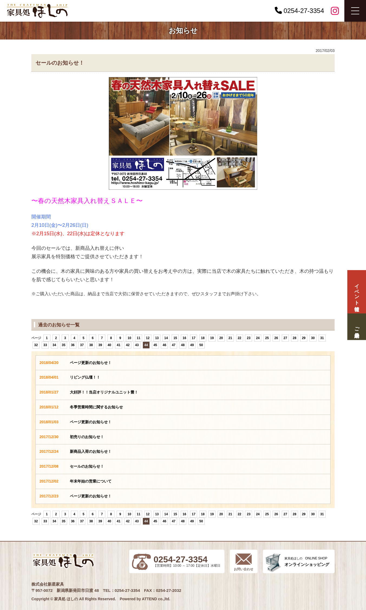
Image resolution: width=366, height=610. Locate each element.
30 (313, 338)
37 (82, 345)
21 (230, 338)
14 (166, 338)
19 (212, 338)
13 (157, 338)
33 (45, 345)
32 (36, 345)
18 (202, 338)
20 (221, 338)
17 (193, 338)
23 (248, 338)
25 (267, 338)
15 (175, 338)
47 (173, 345)
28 (294, 338)
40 (109, 345)
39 (100, 345)
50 (201, 345)
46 (164, 345)
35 (63, 345)
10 (129, 338)
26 (276, 338)
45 (155, 345)
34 (54, 345)
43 (137, 345)
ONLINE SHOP (307, 561)
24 (258, 338)
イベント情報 (356, 292)
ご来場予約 (356, 326)
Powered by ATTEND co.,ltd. (145, 599)
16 (184, 338)
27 (285, 338)
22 (239, 338)
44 (146, 345)
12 (147, 338)
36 (72, 345)
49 (192, 345)
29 (303, 338)
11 (138, 338)
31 (322, 338)
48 (183, 345)
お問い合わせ (243, 569)
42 (127, 345)
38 (91, 345)
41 (118, 345)
